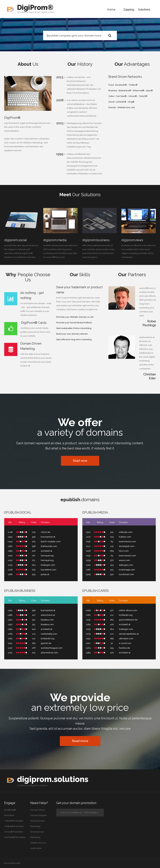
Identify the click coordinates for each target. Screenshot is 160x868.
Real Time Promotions (78, 93)
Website (122, 107)
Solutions (144, 9)
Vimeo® (132, 96)
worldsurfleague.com (51, 648)
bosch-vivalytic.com (51, 541)
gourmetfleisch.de (128, 620)
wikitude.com (125, 532)
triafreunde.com (49, 546)
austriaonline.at (146, 337)
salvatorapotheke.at (129, 634)
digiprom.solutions (52, 779)
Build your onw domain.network (72, 334)
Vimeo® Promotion (13, 832)
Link (133, 107)
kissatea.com (47, 620)
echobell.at (46, 551)
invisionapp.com (127, 569)
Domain (112, 107)
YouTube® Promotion (14, 837)
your (39, 12)
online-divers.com (128, 610)
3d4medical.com (49, 652)
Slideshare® (124, 90)
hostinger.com (48, 565)
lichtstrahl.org (47, 638)
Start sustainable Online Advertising (73, 328)
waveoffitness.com (55, 257)
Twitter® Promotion (14, 826)
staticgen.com (126, 565)
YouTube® (121, 96)
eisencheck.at (48, 615)
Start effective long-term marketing (74, 339)
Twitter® (133, 85)
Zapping (128, 9)
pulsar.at (45, 574)
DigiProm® (35, 7)
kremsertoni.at (48, 537)
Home (111, 9)
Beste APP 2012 (89, 108)
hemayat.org (47, 555)
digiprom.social (15, 240)
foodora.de (124, 648)
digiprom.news (132, 240)
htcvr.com (124, 551)
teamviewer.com (127, 541)
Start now (80, 461)
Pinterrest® (138, 90)
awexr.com (124, 560)
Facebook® (121, 85)
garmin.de (46, 643)
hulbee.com (125, 537)
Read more (80, 741)
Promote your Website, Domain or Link (75, 317)
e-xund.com (125, 643)
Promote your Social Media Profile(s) (74, 322)
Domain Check (37, 810)
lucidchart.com (126, 574)
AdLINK (74, 162)
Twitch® (143, 96)
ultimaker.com (126, 638)
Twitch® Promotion (13, 821)
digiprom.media (54, 240)
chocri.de (45, 532)
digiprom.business (96, 240)
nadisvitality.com (49, 634)
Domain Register (38, 815)
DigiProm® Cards (33, 323)
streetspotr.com (126, 546)
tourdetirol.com (48, 569)
